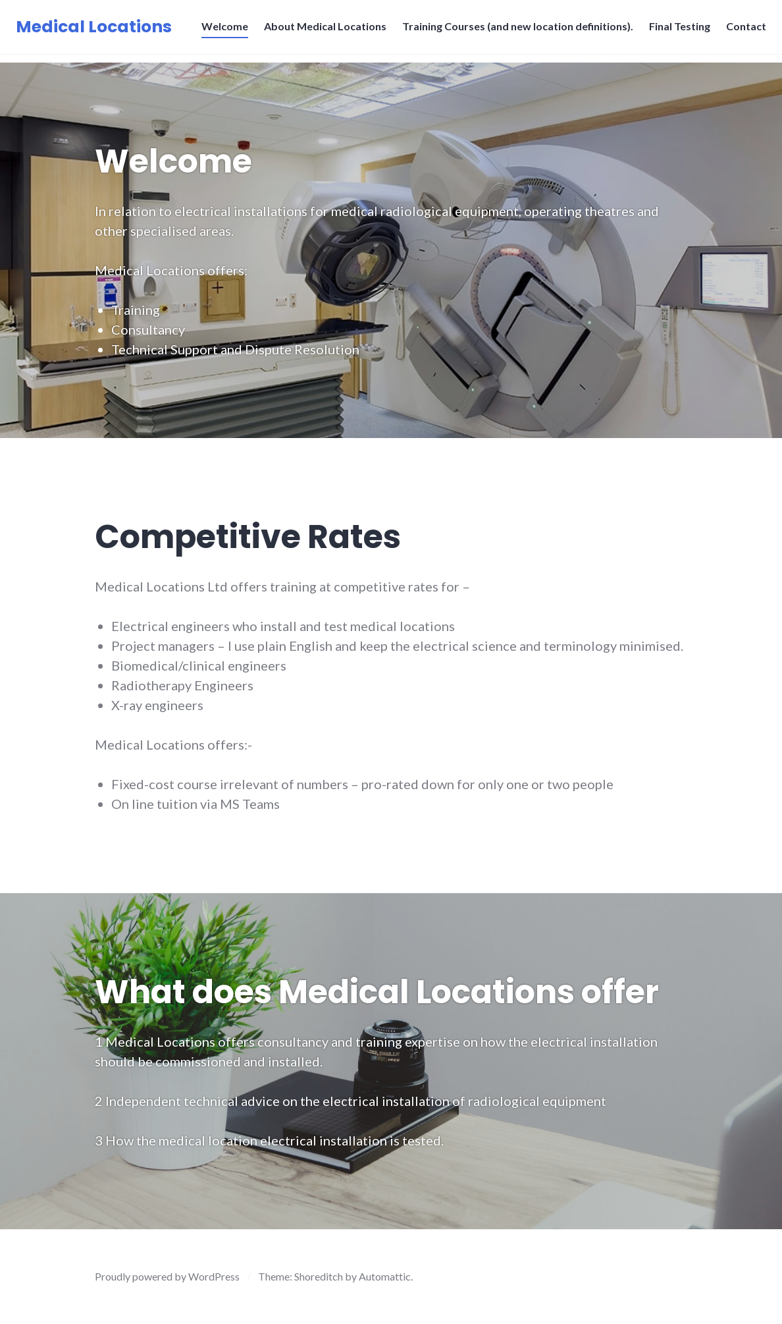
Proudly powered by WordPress (167, 1276)
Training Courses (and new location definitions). (513, 30)
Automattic (385, 1276)
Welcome (220, 30)
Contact (742, 30)
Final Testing (675, 30)
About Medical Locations (321, 30)
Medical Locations (98, 30)
